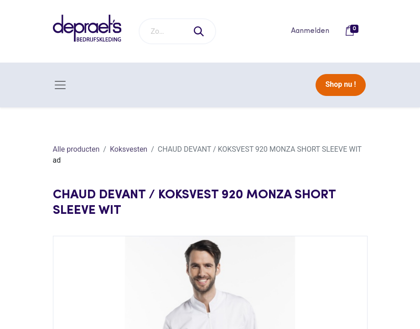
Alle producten (76, 149)
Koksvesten (128, 149)
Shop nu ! (340, 84)
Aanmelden (310, 31)
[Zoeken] (199, 31)
